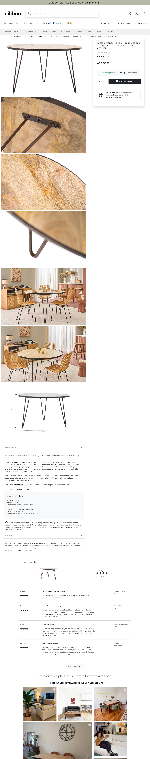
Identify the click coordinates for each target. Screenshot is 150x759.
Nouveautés (11, 23)
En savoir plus (18, 529)
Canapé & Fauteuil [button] (11, 32)
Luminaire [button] (109, 32)
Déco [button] (120, 32)
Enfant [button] (89, 32)
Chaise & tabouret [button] (29, 32)
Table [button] (54, 32)
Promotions (31, 23)
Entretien (9, 535)
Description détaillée (103, 52)
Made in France (52, 23)
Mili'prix (71, 23)
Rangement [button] (65, 32)
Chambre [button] (78, 32)
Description (10, 448)
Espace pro (140, 23)
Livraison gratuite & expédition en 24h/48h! (75, 2)
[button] (37, 701)
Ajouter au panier (124, 81)
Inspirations (105, 23)
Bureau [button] (44, 32)
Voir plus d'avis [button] (75, 666)
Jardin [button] (98, 32)
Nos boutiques (123, 23)
